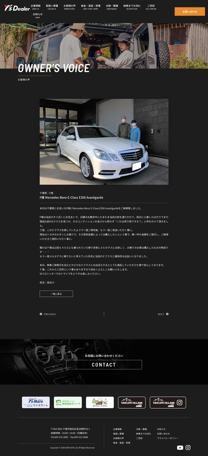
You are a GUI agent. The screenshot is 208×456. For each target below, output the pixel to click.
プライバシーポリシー (167, 438)
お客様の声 (118, 438)
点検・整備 (141, 429)
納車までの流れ (143, 433)
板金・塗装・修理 (121, 442)
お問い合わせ (163, 433)
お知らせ (161, 429)
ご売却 (139, 438)
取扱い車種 (118, 433)
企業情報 (117, 429)
